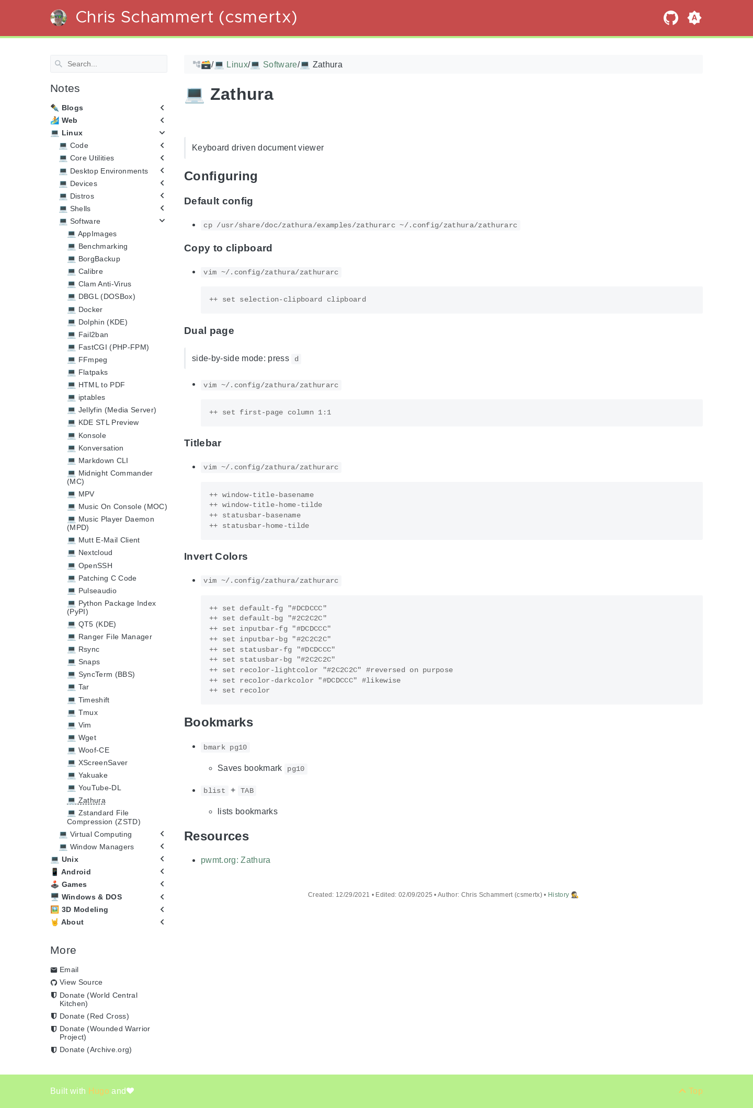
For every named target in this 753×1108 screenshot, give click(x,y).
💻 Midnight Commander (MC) (110, 477)
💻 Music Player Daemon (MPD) (110, 523)
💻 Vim (79, 725)
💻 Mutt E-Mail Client (103, 540)
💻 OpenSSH (89, 565)
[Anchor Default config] (261, 201)
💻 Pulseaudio (92, 590)
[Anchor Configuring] (266, 176)
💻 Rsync (83, 649)
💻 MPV (81, 494)
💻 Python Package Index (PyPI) (111, 607)
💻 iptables (86, 397)
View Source (81, 982)
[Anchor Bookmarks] (261, 722)
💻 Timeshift (88, 699)
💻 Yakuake (87, 775)
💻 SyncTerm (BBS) (101, 674)
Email (69, 969)
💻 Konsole (86, 435)
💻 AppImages (92, 233)
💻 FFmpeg (87, 359)
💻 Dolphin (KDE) (97, 321)
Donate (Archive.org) (96, 1049)
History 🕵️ (563, 894)
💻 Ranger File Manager (109, 636)
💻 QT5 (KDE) (92, 624)
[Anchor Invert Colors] (256, 556)
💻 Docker (85, 309)
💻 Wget (81, 737)
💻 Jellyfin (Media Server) (111, 410)
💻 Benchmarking (97, 246)
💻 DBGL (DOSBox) (101, 296)
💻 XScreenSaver (97, 762)
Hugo (100, 1091)
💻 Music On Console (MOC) (117, 506)
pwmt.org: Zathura (236, 860)
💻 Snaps (83, 661)
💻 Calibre (85, 271)
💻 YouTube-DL (94, 787)
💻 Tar (78, 687)
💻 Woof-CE (88, 750)
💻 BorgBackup (93, 259)
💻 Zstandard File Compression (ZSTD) (104, 817)
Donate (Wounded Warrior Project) (105, 1032)
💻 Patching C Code (102, 577)
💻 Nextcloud (90, 552)
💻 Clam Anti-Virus (99, 284)
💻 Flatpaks (87, 372)
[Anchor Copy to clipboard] (281, 248)
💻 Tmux (82, 712)
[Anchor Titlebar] (229, 443)
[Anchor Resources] (257, 835)
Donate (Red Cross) (94, 1016)
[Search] (108, 64)
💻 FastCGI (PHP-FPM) (108, 347)
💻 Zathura (86, 800)
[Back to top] (690, 1091)
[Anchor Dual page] (242, 331)
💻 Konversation (95, 447)
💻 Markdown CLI (98, 460)
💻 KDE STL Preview (103, 422)
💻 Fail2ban (87, 334)
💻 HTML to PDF (96, 384)
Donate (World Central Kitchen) (99, 998)
